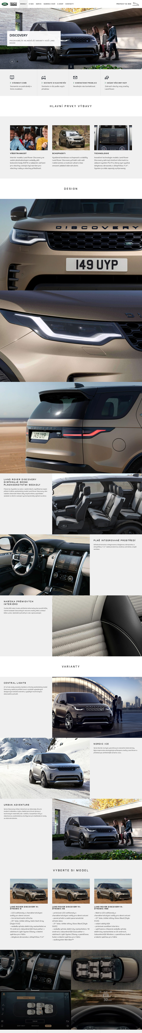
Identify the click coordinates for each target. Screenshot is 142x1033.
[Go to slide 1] (17, 61)
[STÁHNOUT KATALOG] (22, 83)
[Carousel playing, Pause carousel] (12, 61)
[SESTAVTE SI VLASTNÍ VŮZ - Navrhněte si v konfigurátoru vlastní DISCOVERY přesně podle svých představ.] (54, 83)
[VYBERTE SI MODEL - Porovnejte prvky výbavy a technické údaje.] (85, 83)
